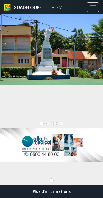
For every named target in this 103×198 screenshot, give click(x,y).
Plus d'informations (52, 191)
